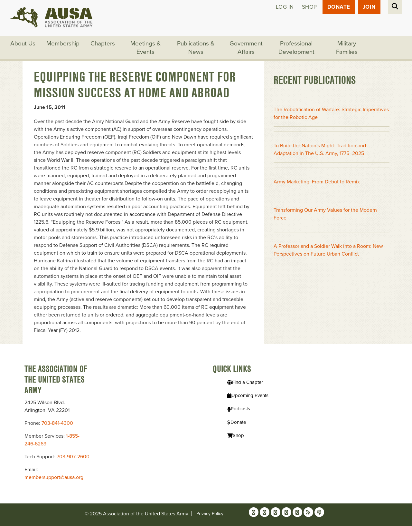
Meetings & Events (145, 47)
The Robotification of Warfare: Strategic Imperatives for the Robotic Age (331, 113)
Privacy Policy (209, 513)
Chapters (102, 43)
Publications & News (195, 47)
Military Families (347, 47)
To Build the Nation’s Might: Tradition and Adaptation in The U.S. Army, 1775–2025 (320, 149)
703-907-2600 (73, 456)
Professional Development (296, 47)
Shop (309, 7)
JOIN (369, 7)
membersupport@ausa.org (53, 477)
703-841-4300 (57, 423)
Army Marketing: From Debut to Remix (317, 182)
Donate (338, 7)
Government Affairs (246, 47)
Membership (63, 43)
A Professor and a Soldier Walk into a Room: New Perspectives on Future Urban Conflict (328, 250)
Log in (285, 7)
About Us (22, 43)
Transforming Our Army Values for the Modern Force (325, 214)
